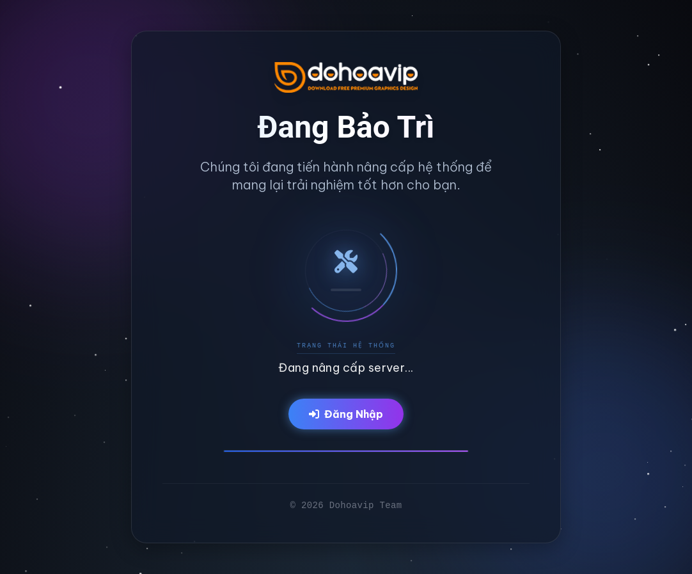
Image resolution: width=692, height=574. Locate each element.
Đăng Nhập (346, 414)
